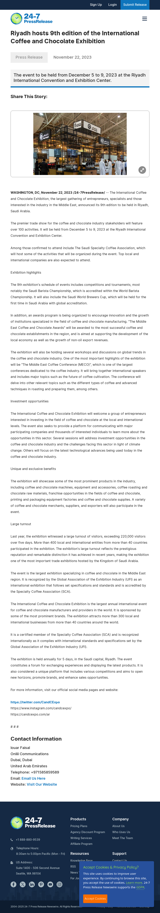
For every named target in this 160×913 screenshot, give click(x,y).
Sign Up (96, 4)
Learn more (134, 882)
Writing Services (81, 838)
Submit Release (135, 4)
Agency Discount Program (87, 832)
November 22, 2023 (72, 57)
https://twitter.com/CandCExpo (35, 702)
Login (112, 4)
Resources (79, 854)
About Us (118, 826)
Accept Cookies (95, 898)
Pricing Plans (78, 826)
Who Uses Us (121, 832)
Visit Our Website (42, 784)
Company (120, 819)
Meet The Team (122, 838)
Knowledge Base (81, 860)
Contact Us (119, 860)
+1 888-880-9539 (28, 839)
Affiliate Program (81, 844)
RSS (73, 866)
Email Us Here (33, 778)
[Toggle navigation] (144, 18)
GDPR (140, 887)
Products (78, 819)
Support (119, 854)
